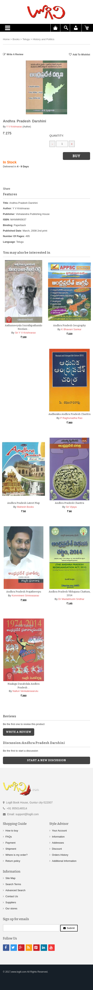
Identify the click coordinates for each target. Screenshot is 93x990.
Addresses (58, 842)
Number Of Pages (13, 236)
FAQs (8, 836)
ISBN (6, 219)
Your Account (59, 830)
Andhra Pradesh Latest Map (23, 502)
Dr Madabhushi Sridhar (71, 599)
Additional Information (64, 860)
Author (7, 208)
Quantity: (56, 135)
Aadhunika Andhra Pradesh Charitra (69, 414)
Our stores (11, 908)
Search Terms (13, 884)
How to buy (11, 830)
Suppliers (10, 902)
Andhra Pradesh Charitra (69, 502)
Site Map (10, 878)
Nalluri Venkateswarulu (25, 691)
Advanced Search (15, 890)
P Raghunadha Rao (71, 418)
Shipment (10, 848)
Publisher (8, 214)
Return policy (12, 860)
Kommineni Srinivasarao (25, 595)
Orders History (60, 854)
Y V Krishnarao (14, 126)
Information (58, 836)
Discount (57, 848)
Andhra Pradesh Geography (69, 325)
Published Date (12, 230)
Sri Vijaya (71, 506)
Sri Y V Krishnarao (25, 332)
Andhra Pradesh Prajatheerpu (23, 591)
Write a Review (15, 54)
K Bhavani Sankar (71, 329)
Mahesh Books (25, 506)
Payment (10, 842)
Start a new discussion (46, 760)
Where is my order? (16, 854)
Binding (7, 225)
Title (5, 202)
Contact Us (11, 896)
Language (9, 241)
